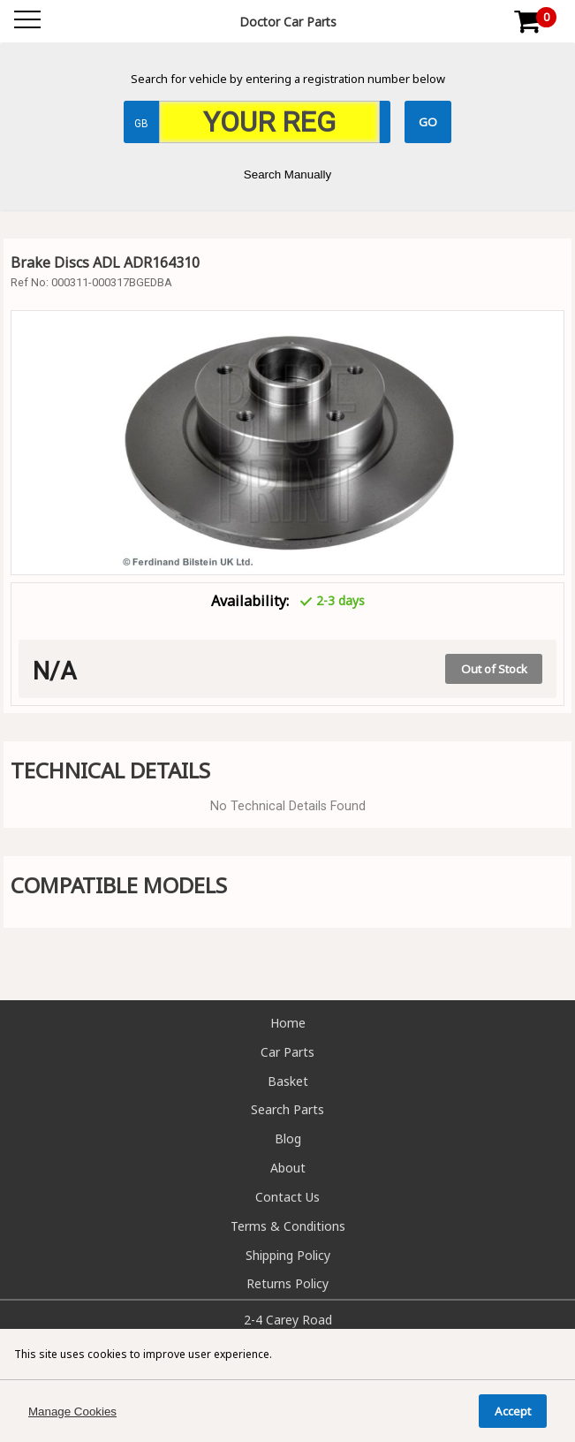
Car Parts (287, 1052)
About (288, 1167)
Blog (288, 1138)
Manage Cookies (72, 1411)
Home (288, 1022)
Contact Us (287, 1196)
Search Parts (287, 1109)
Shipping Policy (288, 1255)
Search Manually (287, 174)
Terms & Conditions (288, 1226)
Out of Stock (494, 669)
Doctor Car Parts (288, 21)
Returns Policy (287, 1283)
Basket (288, 1081)
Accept (513, 1411)
